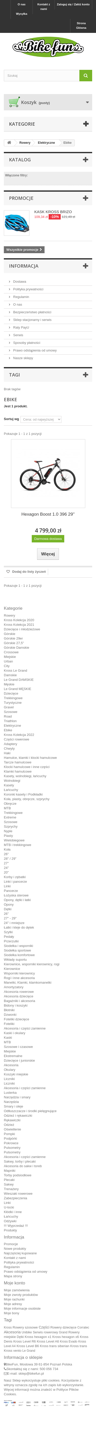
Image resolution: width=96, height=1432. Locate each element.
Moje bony (11, 1313)
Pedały (9, 937)
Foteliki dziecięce (16, 1019)
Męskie (9, 684)
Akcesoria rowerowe (19, 992)
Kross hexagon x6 (65, 1337)
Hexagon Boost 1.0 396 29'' (48, 514)
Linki (7, 886)
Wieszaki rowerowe (18, 1193)
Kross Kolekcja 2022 (19, 735)
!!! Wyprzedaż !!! (16, 1226)
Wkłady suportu (15, 959)
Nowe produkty (15, 1249)
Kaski (8, 1037)
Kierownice (12, 969)
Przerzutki (11, 941)
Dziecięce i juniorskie (19, 1060)
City (6, 666)
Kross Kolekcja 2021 (19, 625)
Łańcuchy (11, 790)
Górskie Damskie (16, 647)
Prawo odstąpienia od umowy (34, 350)
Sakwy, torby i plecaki (20, 1161)
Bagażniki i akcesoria (19, 1001)
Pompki (9, 1134)
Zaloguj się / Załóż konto (73, 4)
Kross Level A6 (48, 1341)
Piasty (8, 836)
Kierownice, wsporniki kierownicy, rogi (31, 964)
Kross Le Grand (15, 670)
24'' (6, 868)
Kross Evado (68, 1341)
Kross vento (13, 1350)
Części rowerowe (16, 739)
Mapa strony (13, 1276)
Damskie (10, 675)
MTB (7, 808)
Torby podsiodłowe (17, 1175)
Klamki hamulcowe (17, 771)
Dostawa (19, 281)
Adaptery (10, 744)
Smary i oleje (13, 1106)
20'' (6, 872)
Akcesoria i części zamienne (25, 1028)
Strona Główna (81, 25)
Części (44, 1327)
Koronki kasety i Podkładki (23, 794)
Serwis (17, 335)
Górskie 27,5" (14, 643)
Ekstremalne (13, 1056)
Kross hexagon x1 (38, 1337)
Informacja (23, 266)
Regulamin (20, 297)
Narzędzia (11, 1102)
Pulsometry (12, 1148)
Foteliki (9, 1024)
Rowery (9, 615)
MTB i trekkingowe (17, 845)
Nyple (8, 831)
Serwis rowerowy (45, 1332)
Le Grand (28, 1350)
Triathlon (10, 721)
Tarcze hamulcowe (17, 762)
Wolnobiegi (12, 781)
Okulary (9, 1070)
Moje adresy (13, 1304)
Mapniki (9, 1171)
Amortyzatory (14, 987)
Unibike (27, 1332)
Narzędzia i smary (17, 1097)
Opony (9, 904)
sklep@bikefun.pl (31, 1373)
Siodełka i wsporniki (18, 946)
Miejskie (10, 657)
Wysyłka (21, 13)
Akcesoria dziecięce (18, 996)
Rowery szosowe (25, 1327)
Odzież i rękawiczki (18, 1115)
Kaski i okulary (14, 1033)
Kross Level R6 (24, 1341)
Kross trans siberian (54, 1346)
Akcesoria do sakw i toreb (23, 1166)
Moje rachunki (14, 1299)
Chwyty (9, 748)
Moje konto (14, 1283)
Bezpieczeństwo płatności (31, 312)
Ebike (8, 730)
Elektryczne (12, 725)
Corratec (83, 1327)
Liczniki (9, 1079)
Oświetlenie (12, 1129)
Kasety (9, 785)
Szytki (8, 932)
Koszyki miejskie (16, 1074)
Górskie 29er (13, 638)
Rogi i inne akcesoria (19, 978)
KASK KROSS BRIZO (53, 212)
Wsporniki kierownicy (19, 973)
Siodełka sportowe (17, 950)
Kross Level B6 (28, 1346)
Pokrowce (11, 1143)
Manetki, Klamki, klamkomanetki (27, 982)
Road (8, 716)
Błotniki (9, 1010)
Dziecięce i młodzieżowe (22, 629)
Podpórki (10, 1138)
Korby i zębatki (15, 877)
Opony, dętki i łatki (17, 900)
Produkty (10, 1230)
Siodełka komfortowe (19, 955)
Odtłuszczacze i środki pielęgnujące (30, 1111)
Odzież (9, 1125)
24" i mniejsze (14, 923)
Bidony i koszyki (15, 1005)
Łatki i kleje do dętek (19, 927)
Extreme (10, 817)
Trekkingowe (13, 698)
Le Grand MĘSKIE (17, 689)
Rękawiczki (12, 1120)
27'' (6, 863)
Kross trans (78, 1346)
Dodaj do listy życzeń (28, 572)
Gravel (9, 707)
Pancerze (11, 891)
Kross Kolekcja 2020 (19, 620)
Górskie (9, 634)
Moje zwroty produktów (21, 1295)
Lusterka (10, 1093)
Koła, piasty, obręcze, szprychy (26, 799)
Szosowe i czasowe (18, 1047)
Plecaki (9, 1180)
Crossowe (11, 652)
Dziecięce (11, 693)
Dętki (8, 909)
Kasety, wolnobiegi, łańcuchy (25, 776)
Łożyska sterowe (16, 895)
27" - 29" (10, 918)
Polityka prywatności (27, 289)
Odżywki (10, 1221)
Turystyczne (13, 703)
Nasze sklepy (22, 358)
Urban (8, 661)
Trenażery (11, 1189)
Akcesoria (11, 1065)
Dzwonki (10, 1015)
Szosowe (10, 712)
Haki (7, 753)
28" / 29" (10, 859)
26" (6, 854)
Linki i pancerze (15, 881)
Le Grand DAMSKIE (19, 680)
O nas (22, 4)
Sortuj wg (11, 419)
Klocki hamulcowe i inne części (26, 767)
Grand (63, 1332)
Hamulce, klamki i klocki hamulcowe (30, 758)
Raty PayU (20, 327)
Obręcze (10, 803)
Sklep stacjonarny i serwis (31, 320)
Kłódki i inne (13, 1212)
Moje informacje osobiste (22, 1308)
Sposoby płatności (26, 343)
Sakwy (9, 1184)
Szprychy (10, 826)
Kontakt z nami (43, 6)
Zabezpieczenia (15, 1198)
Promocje (21, 198)
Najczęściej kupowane (20, 1253)
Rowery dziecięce (63, 1327)
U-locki (9, 1207)
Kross (8, 1327)
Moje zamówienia (16, 1290)
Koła (7, 849)
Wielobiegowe (14, 840)
